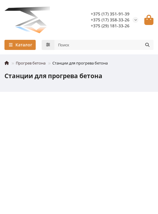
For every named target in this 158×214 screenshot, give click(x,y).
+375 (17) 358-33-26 (110, 20)
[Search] (104, 45)
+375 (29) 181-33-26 (110, 26)
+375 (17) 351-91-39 (110, 14)
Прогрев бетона (31, 63)
